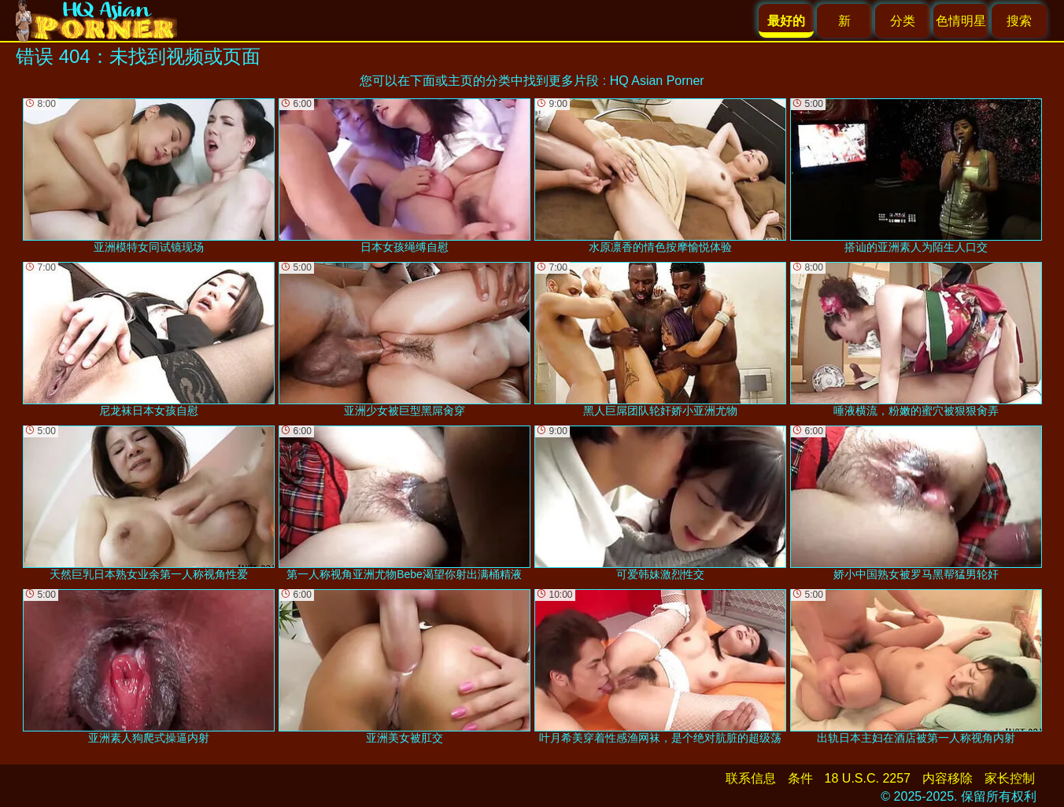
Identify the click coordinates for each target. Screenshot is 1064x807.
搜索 (1019, 21)
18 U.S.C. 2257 (868, 778)
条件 (800, 778)
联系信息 (751, 778)
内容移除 (947, 778)
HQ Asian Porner (657, 80)
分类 (902, 21)
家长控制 (1010, 778)
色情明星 (961, 21)
